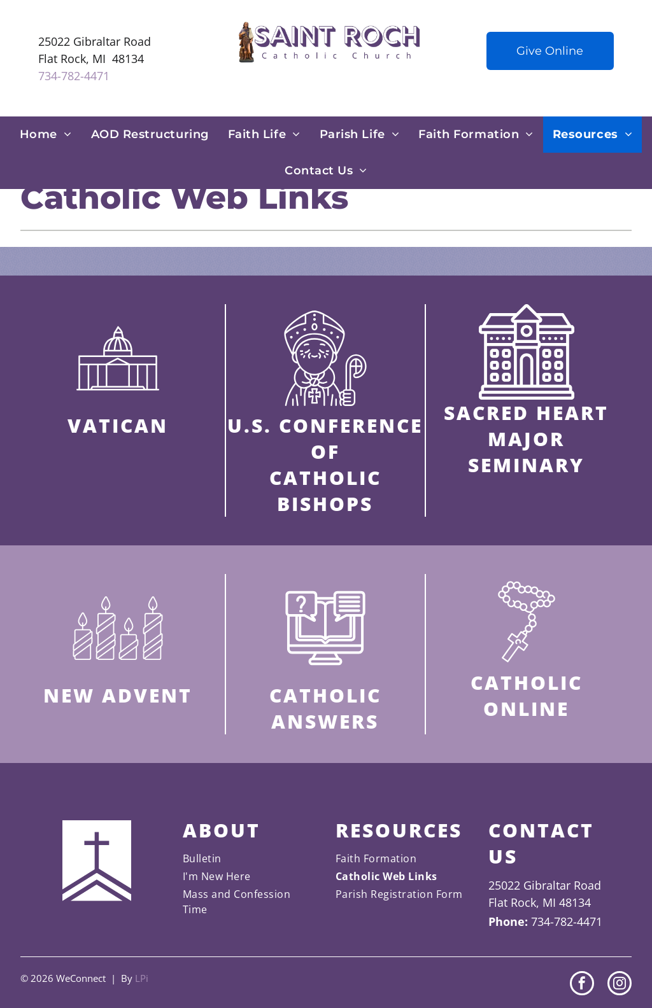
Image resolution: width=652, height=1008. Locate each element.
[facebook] (582, 984)
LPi (141, 978)
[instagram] (619, 984)
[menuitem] (46, 134)
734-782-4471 (74, 75)
